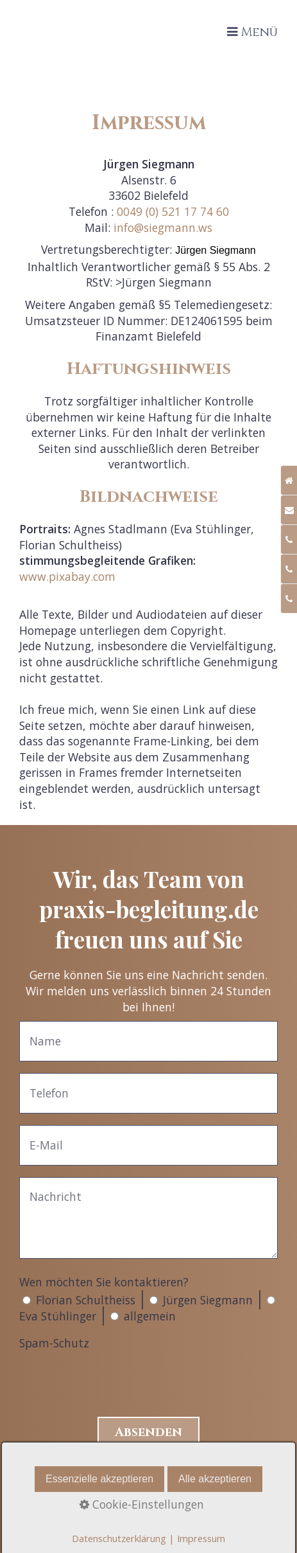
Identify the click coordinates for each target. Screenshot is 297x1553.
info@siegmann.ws (163, 227)
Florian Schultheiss (85, 1300)
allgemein (150, 1316)
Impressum (149, 1497)
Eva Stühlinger (57, 1316)
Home (148, 1465)
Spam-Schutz (54, 1343)
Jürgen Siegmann (208, 1300)
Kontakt (148, 1481)
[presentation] (116, 1379)
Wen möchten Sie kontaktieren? (104, 1282)
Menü (259, 32)
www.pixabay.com (67, 576)
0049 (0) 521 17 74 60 (173, 211)
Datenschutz (148, 1513)
